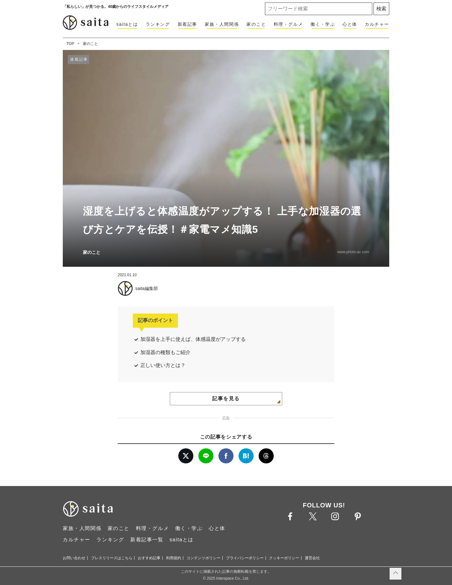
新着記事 (187, 24)
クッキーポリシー (284, 558)
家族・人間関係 (222, 24)
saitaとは (127, 24)
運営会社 (312, 558)
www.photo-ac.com (353, 252)
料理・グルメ (288, 24)
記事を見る (226, 398)
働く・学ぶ (322, 24)
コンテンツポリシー (203, 558)
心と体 (349, 24)
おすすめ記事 (149, 558)
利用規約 (173, 558)
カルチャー (377, 24)
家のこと (256, 24)
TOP (70, 43)
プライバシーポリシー (245, 558)
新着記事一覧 (147, 539)
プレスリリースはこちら (111, 558)
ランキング (158, 24)
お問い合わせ (74, 558)
